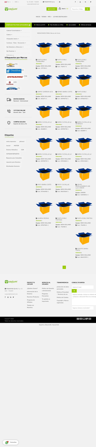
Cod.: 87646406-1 (42, 191)
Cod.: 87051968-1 (82, 161)
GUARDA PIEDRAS (42, 218)
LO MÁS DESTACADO (60, 16)
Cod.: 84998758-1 (62, 129)
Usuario (51, 9)
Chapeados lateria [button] (13, 38)
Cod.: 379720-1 (41, 68)
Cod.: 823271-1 (41, 98)
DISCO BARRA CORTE (43, 184)
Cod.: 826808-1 (41, 129)
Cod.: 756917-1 (61, 66)
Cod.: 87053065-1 (62, 161)
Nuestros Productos (33, 297)
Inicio (38, 16)
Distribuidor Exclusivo (13, 166)
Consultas (10, 442)
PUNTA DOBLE (61, 59)
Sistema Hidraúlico (12, 149)
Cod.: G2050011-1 (82, 194)
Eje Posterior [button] (11, 51)
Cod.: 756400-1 (61, 227)
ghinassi (22, 141)
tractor (8, 145)
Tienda (44, 16)
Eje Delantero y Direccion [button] (15, 47)
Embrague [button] (10, 55)
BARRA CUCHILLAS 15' (64, 122)
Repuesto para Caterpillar (14, 158)
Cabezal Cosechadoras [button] (14, 30)
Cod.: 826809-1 (81, 130)
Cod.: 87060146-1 (82, 98)
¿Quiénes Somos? (32, 288)
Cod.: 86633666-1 (62, 191)
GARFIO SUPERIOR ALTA (44, 91)
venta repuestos (11, 141)
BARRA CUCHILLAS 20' (64, 154)
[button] (18, 25)
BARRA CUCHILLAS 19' (44, 154)
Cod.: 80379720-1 (82, 68)
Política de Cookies (62, 297)
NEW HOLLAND (43, 66)
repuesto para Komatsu (13, 162)
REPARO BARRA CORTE (64, 91)
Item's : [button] (66, 8)
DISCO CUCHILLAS (62, 184)
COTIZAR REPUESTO (12, 154)
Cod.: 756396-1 (81, 225)
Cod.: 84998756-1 (62, 98)
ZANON (80, 192)
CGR (22, 149)
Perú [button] (8, 2)
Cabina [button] (9, 34)
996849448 (49, 2)
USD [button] (17, 2)
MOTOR (16, 145)
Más (50, 16)
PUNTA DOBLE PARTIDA (84, 218)
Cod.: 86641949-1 (82, 257)
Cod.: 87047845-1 (42, 225)
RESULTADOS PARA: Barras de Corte (48, 33)
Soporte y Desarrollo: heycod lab (49, 324)
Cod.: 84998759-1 (42, 161)
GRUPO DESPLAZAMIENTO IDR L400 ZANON (83, 186)
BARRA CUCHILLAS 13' (44, 122)
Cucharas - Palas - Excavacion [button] (16, 43)
